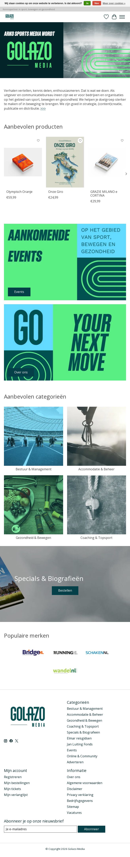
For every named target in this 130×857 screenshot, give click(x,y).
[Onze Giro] (65, 162)
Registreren (13, 777)
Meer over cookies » (114, 3)
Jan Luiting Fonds (80, 744)
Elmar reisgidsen (79, 738)
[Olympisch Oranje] (23, 162)
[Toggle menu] (122, 17)
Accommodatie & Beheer (96, 469)
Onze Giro (55, 191)
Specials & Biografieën (83, 732)
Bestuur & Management (33, 469)
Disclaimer (74, 789)
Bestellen (65, 590)
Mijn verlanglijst (16, 795)
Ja (87, 3)
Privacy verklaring (80, 795)
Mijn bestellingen (17, 783)
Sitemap (73, 806)
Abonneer (91, 829)
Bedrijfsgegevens (80, 801)
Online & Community (82, 756)
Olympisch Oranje (19, 191)
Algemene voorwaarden (84, 783)
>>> (43, 108)
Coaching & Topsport (96, 538)
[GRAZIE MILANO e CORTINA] (107, 162)
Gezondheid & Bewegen (33, 538)
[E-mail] (40, 829)
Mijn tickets (12, 789)
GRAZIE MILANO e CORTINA (103, 193)
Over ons (73, 777)
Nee (97, 3)
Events (72, 750)
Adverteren (75, 762)
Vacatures (74, 812)
